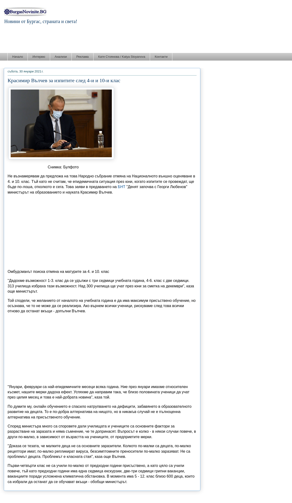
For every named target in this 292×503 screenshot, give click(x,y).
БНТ (121, 187)
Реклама (82, 56)
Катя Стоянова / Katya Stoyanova (121, 56)
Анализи (61, 56)
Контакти (161, 56)
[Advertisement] (146, 39)
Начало (17, 56)
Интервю (39, 56)
